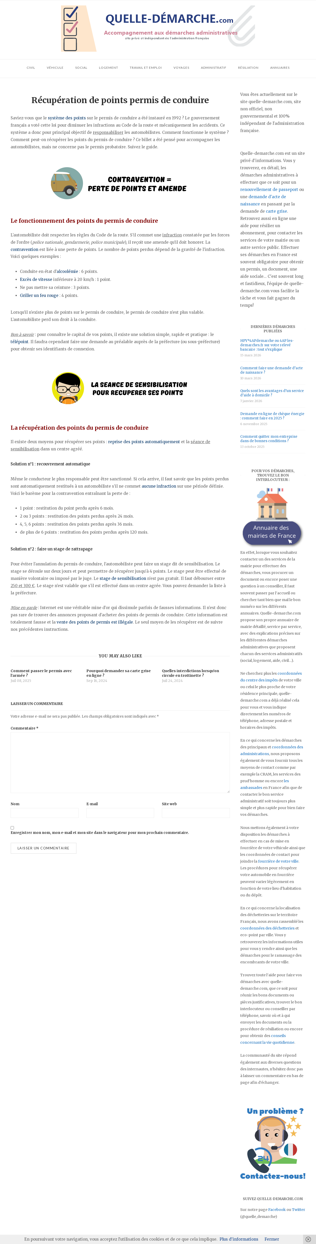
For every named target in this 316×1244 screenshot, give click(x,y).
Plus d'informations (239, 1239)
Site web (169, 804)
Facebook (277, 1209)
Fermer (272, 1239)
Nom (15, 804)
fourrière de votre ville (278, 861)
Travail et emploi (146, 68)
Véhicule (55, 68)
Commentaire (25, 728)
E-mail (92, 804)
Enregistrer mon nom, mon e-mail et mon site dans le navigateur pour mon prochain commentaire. (100, 833)
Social (81, 68)
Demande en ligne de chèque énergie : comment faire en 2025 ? (272, 416)
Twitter (298, 1209)
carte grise (276, 211)
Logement (108, 68)
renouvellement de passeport (269, 189)
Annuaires (280, 68)
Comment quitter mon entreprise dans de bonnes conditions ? (268, 438)
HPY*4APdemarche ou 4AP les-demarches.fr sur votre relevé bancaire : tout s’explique (267, 345)
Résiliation (248, 68)
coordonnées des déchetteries (267, 928)
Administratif (214, 68)
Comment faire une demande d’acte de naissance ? (271, 370)
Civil (31, 68)
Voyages (181, 68)
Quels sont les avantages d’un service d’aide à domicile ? (272, 393)
